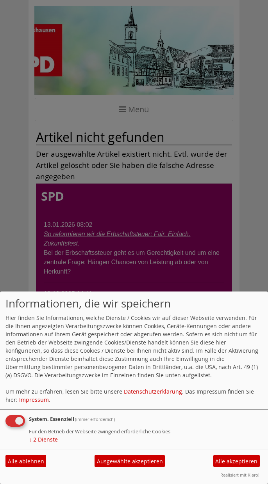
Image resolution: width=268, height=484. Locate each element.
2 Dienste (43, 439)
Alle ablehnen (26, 461)
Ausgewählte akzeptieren (130, 461)
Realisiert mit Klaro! (239, 475)
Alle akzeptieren (236, 461)
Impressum (34, 399)
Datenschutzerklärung (153, 391)
